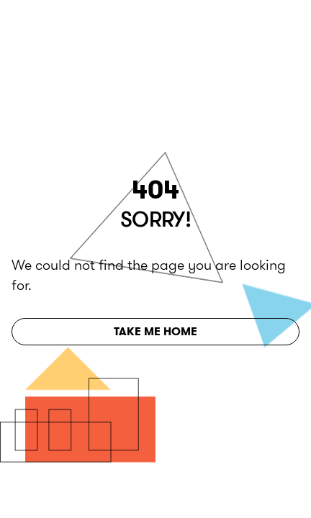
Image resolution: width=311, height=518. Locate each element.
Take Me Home (155, 331)
